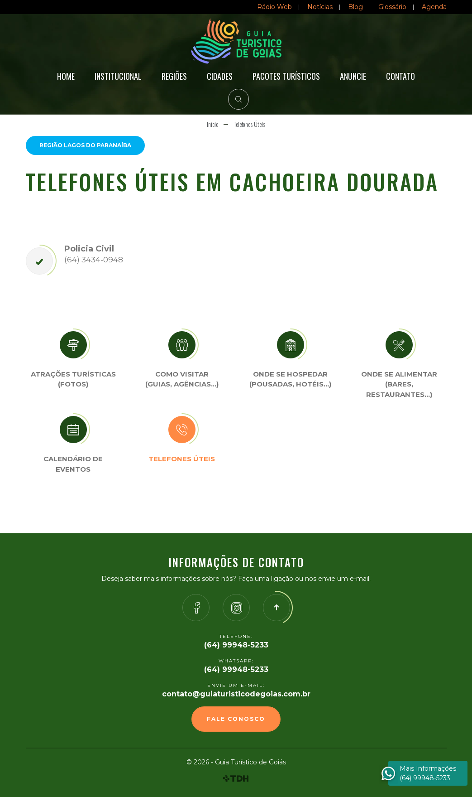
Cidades (220, 76)
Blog (355, 7)
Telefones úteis (181, 458)
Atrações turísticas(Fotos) (73, 379)
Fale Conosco (236, 718)
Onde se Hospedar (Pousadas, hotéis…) (290, 379)
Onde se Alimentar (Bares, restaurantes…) (399, 384)
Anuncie (353, 76)
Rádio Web (274, 7)
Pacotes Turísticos (286, 76)
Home (66, 76)
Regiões (174, 76)
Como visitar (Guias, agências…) (182, 379)
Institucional (118, 76)
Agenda (434, 7)
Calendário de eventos (73, 463)
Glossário (392, 7)
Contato (400, 76)
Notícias (320, 7)
